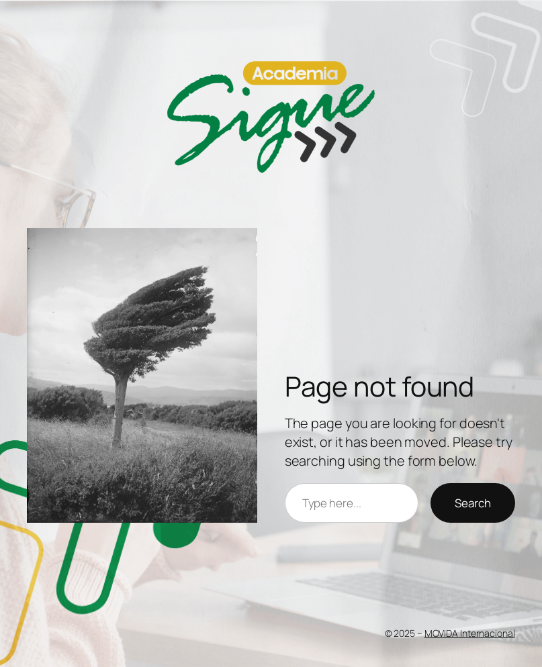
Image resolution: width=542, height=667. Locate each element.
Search (473, 503)
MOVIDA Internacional (469, 633)
